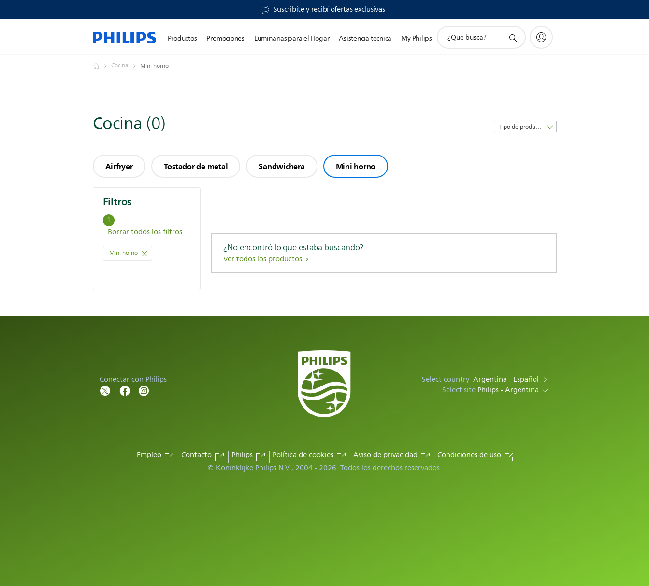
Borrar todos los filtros (145, 232)
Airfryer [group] (119, 166)
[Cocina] (125, 65)
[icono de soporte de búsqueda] (513, 37)
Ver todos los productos (263, 259)
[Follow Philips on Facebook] (124, 390)
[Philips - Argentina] (102, 65)
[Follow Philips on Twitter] (105, 390)
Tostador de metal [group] (196, 166)
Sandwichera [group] (281, 166)
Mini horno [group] (356, 166)
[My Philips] (541, 37)
